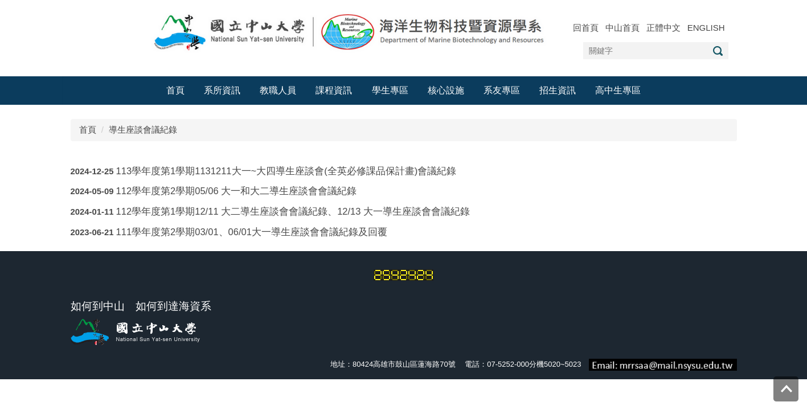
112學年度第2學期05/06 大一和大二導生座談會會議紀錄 (236, 191)
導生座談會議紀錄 (143, 129)
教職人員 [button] (278, 90)
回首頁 (586, 27)
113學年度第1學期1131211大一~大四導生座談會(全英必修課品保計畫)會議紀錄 (286, 171)
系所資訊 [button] (222, 90)
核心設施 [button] (446, 90)
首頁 (175, 90)
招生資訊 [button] (557, 90)
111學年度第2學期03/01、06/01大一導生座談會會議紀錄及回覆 (251, 232)
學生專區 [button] (390, 90)
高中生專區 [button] (618, 90)
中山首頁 (622, 27)
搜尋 (718, 51)
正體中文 (663, 27)
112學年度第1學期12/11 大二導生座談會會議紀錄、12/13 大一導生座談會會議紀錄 (293, 211)
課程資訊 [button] (334, 90)
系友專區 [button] (502, 90)
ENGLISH (706, 27)
